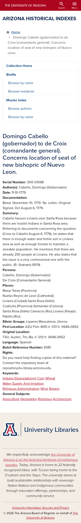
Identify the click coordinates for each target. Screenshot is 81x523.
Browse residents (21, 91)
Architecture (62, 399)
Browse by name (20, 83)
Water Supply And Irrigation (23, 383)
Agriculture (11, 399)
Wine (44, 389)
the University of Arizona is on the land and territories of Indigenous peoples (40, 459)
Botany (54, 389)
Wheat (50, 378)
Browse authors (20, 108)
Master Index (16, 100)
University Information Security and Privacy (40, 508)
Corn (40, 378)
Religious (45, 399)
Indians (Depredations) (19, 378)
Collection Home (19, 66)
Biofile (11, 75)
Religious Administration (21, 389)
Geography (28, 399)
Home (15, 32)
